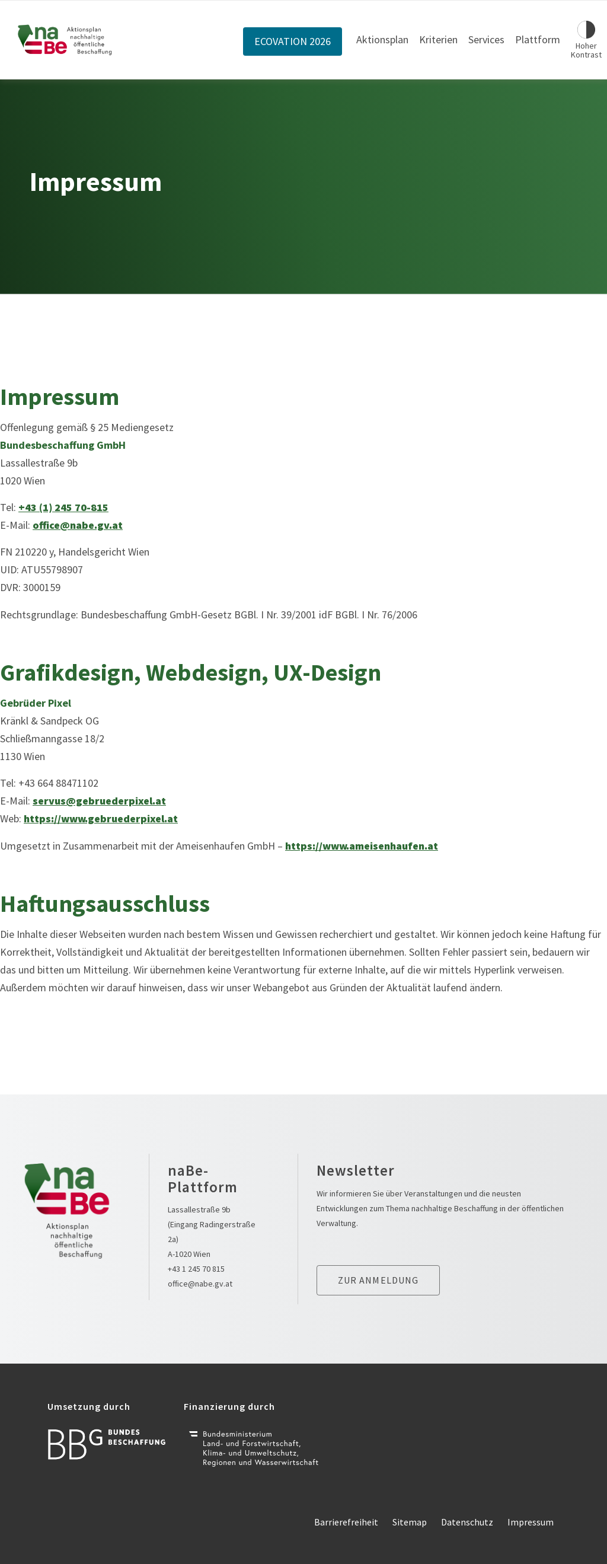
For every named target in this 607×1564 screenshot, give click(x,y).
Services (486, 39)
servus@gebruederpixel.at (99, 800)
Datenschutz (467, 1522)
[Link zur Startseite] (65, 40)
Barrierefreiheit (346, 1522)
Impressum (530, 1522)
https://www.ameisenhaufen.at (361, 846)
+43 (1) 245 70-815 (63, 507)
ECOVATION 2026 (292, 41)
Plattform (537, 39)
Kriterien (438, 39)
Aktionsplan (382, 39)
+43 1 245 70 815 (196, 1268)
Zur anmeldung (378, 1280)
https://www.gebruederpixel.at (101, 818)
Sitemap (409, 1522)
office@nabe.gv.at (78, 525)
